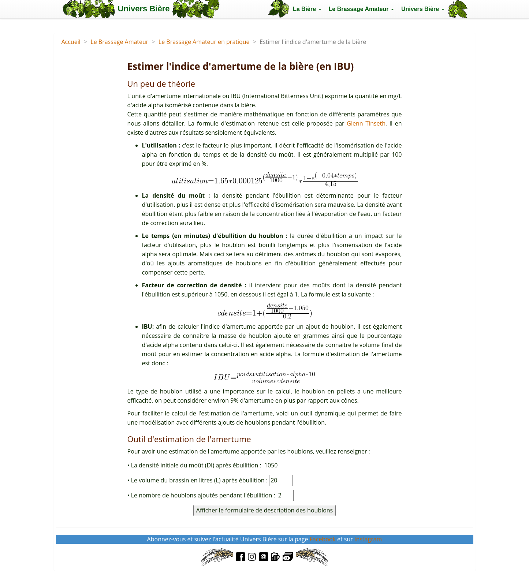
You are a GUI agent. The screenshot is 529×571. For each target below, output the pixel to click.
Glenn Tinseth (366, 123)
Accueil (71, 42)
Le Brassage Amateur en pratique (204, 42)
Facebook (323, 539)
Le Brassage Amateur (119, 42)
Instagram (368, 539)
